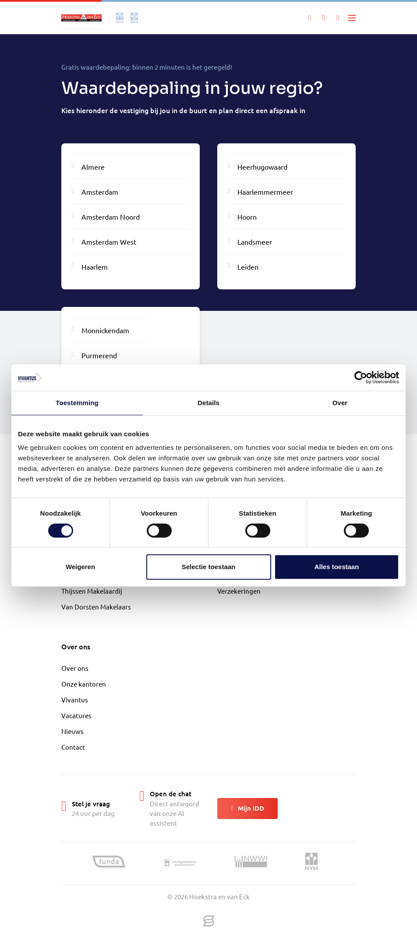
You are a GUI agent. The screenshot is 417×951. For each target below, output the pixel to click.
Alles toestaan (337, 566)
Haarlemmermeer (260, 191)
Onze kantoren (83, 684)
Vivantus (74, 699)
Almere (88, 166)
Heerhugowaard (257, 166)
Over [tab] (340, 402)
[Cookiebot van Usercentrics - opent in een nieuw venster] (360, 377)
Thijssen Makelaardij (91, 591)
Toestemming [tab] (77, 402)
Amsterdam (95, 191)
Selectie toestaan (209, 566)
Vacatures (76, 715)
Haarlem (90, 266)
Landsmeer (250, 241)
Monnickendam (100, 330)
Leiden (243, 266)
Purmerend (94, 355)
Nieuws (72, 731)
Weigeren (80, 566)
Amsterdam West (104, 241)
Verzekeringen (239, 591)
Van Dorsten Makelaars (96, 606)
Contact (73, 747)
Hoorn (242, 216)
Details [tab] (208, 402)
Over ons (74, 668)
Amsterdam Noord (106, 216)
